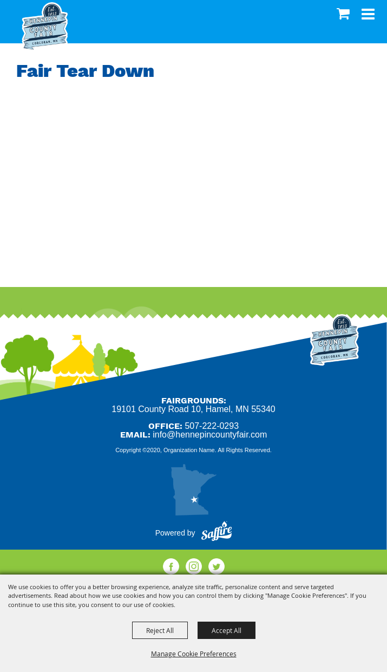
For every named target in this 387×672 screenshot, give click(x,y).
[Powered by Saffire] (216, 533)
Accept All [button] (226, 630)
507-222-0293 (212, 425)
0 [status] (344, 13)
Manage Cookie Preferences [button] (194, 653)
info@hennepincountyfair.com (210, 434)
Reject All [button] (160, 630)
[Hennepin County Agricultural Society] (44, 27)
